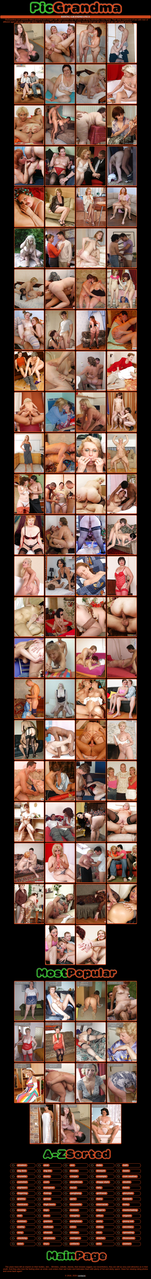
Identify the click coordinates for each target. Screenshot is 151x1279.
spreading (128, 1232)
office (100, 1215)
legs (46, 1210)
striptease (49, 1238)
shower (74, 1232)
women (127, 1244)
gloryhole (128, 1193)
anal (46, 1165)
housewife (75, 1204)
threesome (128, 1238)
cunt (46, 1182)
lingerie (101, 1210)
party (99, 1221)
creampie (101, 1176)
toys (46, 1244)
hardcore (22, 1204)
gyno (73, 1199)
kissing (21, 1210)
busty (47, 1176)
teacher (101, 1238)
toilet (20, 1244)
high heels (49, 1204)
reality (21, 1227)
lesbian (74, 1210)
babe (99, 1165)
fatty (99, 1187)
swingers (75, 1238)
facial (73, 1187)
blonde (74, 1171)
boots (126, 1171)
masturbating (130, 1210)
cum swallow (130, 1176)
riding (100, 1227)
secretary (128, 1227)
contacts (81, 1276)
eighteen (22, 1187)
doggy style (103, 1182)
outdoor (22, 1221)
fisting (47, 1193)
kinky (126, 1204)
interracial (102, 1204)
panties (48, 1221)
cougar (74, 1176)
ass (72, 1165)
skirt (99, 1232)
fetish (126, 1187)
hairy (99, 1199)
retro (73, 1227)
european (49, 1187)
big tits (47, 1171)
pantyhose (75, 1221)
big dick (22, 1171)
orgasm (127, 1215)
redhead (48, 1227)
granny (21, 1199)
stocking (22, 1238)
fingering (22, 1193)
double (126, 1182)
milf (20, 1215)
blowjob (101, 1171)
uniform (74, 1244)
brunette (22, 1176)
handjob (127, 1199)
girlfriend (101, 1193)
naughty (74, 1215)
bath (125, 1165)
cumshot (22, 1182)
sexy (20, 1232)
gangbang (75, 1193)
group (47, 1199)
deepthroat (76, 1182)
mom (46, 1215)
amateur (22, 1165)
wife (99, 1244)
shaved (48, 1232)
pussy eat (128, 1221)
